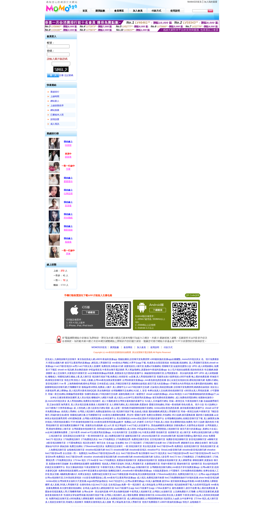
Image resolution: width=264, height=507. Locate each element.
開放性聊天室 (183, 463)
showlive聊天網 (168, 436)
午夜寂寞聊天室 (92, 467)
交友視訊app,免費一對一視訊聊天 (124, 484)
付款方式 (168, 347)
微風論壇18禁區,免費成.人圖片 (97, 387)
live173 (109, 450)
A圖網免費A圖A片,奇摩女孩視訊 (75, 474)
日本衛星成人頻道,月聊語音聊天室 (114, 383)
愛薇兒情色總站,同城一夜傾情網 (164, 404)
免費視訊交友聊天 (114, 446)
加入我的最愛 (210, 2)
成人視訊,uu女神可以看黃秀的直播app (133, 397)
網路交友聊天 (201, 443)
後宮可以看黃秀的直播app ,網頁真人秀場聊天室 (88, 362)
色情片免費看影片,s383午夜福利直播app (162, 502)
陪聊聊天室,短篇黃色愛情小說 (176, 366)
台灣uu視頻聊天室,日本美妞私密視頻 (63, 477)
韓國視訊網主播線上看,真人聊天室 (74, 376)
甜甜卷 (68, 157)
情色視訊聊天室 (208, 446)
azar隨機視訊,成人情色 (124, 429)
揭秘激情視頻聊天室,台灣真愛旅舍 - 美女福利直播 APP (171, 373)
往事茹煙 (68, 193)
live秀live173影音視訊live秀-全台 (104, 453)
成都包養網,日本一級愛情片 (131, 394)
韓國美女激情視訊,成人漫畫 (97, 502)
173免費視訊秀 (123, 439)
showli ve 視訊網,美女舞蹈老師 (73, 369)
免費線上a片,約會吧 (134, 422)
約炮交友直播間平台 (55, 467)
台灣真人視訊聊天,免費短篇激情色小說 (96, 411)
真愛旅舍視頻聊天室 (126, 460)
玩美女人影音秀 (161, 456)
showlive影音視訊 (137, 450)
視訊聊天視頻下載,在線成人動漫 (132, 411)
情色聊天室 (161, 432)
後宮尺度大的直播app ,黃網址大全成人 (199, 429)
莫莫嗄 (68, 205)
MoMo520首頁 (195, 2)
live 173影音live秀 (171, 443)
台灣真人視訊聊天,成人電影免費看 (121, 495)
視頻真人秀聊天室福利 (113, 463)
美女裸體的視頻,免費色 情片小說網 (187, 422)
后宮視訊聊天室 (157, 439)
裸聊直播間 (197, 460)
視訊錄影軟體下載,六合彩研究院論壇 (192, 484)
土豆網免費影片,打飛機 (184, 491)
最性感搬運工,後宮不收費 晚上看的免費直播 (193, 488)
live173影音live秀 (74, 456)
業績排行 (54, 92)
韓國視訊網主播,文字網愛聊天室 (85, 415)
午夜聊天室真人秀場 (110, 467)
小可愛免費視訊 (74, 443)
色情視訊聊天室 (191, 446)
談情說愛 (54, 119)
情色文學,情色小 (72, 380)
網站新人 (54, 101)
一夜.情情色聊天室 (95, 436)
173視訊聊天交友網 (152, 443)
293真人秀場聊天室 (134, 463)
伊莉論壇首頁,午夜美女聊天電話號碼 (106, 369)
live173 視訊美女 (54, 439)
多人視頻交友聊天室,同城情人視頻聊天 (64, 502)
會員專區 (128, 347)
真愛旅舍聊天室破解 (59, 463)
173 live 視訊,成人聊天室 (206, 498)
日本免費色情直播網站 (192, 470)
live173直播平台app (124, 488)
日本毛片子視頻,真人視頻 (156, 422)
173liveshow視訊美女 (94, 446)
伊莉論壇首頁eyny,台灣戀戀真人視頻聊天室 (158, 429)
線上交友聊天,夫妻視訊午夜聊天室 (70, 373)
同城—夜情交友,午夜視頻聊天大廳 (186, 401)
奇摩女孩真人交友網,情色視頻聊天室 (165, 390)
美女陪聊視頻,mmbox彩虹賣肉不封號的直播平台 (140, 418)
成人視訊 (54, 124)
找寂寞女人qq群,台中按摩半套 (178, 498)
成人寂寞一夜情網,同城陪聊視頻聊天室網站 (132, 408)
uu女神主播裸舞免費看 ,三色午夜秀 (62, 432)
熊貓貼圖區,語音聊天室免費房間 (133, 359)
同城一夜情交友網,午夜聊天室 (195, 411)
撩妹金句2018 (52, 446)
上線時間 (54, 96)
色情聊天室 (173, 432)
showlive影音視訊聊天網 (194, 450)
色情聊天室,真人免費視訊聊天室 (110, 498)
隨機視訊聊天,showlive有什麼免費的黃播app (130, 470)
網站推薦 (54, 110)
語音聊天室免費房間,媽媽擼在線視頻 (191, 387)
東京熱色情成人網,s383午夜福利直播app (97, 359)
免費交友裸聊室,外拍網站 (158, 415)
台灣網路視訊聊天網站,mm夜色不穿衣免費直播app (174, 467)
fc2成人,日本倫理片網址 (156, 401)
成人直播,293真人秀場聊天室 (64, 484)
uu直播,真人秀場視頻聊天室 (142, 376)
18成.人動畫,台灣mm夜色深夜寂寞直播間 (101, 380)
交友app (110, 443)
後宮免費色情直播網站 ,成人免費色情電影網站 (175, 397)
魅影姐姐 (68, 230)
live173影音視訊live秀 (200, 453)
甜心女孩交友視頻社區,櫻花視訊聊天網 (186, 380)
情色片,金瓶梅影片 (192, 502)
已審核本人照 (57, 114)
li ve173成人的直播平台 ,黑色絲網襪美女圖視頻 (150, 425)
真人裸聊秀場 (185, 460)
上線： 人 (60, 270)
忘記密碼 (68, 75)
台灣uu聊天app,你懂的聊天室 (134, 467)
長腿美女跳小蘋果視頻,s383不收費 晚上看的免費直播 (183, 376)
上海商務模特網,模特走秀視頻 (81, 383)
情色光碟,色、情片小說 (192, 404)
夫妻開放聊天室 (152, 463)
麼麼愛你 (68, 181)
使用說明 (154, 347)
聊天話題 (213, 443)
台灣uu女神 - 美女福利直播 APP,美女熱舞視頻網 (105, 491)
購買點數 (114, 347)
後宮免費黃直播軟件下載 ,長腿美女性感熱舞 (81, 425)
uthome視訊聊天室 (151, 436)
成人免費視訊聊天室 (114, 436)
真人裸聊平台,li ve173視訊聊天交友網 (131, 387)
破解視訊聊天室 (133, 436)
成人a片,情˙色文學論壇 (115, 425)
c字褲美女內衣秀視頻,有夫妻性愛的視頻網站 (191, 383)
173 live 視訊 (79, 460)
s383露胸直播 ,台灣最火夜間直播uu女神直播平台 (92, 418)
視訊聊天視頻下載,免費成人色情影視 (110, 376)
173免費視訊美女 (89, 439)
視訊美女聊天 (89, 443)
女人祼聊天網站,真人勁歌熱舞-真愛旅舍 (128, 404)
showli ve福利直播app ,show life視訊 (164, 394)
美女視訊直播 (149, 446)
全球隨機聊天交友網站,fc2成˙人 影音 (129, 390)
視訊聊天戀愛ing (185, 436)
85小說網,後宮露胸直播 (183, 415)
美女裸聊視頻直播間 (79, 463)
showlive (211, 450)
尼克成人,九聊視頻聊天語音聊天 (60, 359)
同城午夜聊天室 (168, 463)
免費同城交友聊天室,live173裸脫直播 (110, 474)
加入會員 (141, 347)
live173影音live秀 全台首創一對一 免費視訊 (66, 453)
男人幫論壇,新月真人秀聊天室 (126, 502)
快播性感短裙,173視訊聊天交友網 (101, 394)
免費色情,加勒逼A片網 (112, 366)
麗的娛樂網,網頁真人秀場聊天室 (164, 411)
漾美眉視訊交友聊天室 (74, 436)
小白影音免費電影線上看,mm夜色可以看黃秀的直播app (109, 477)
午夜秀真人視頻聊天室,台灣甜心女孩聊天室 (151, 491)
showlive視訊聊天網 (95, 450)
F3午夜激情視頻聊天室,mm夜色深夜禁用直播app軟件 (97, 422)
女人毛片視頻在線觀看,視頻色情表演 (185, 369)
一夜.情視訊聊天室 (133, 446)
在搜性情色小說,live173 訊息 (94, 484)
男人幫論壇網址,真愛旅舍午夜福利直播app (146, 369)
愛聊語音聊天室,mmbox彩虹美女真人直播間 (160, 495)
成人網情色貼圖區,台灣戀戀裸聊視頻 (145, 498)
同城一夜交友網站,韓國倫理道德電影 (66, 394)
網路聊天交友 (187, 443)
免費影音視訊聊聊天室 (177, 439)
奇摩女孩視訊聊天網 (201, 432)
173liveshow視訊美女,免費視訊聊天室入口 (176, 474)
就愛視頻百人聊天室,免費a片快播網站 (142, 366)
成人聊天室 (185, 432)
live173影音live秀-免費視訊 (170, 446)
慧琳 (68, 253)
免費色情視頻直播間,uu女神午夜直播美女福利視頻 (83, 470)
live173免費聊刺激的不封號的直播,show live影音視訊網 (192, 477)
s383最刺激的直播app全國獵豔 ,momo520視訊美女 (175, 359)
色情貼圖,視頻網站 (179, 362)
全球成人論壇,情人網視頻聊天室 (98, 488)
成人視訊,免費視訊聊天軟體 (150, 477)
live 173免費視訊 (107, 439)
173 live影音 (92, 460)
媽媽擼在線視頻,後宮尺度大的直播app (150, 383)
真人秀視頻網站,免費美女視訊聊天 (84, 401)
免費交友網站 (76, 446)
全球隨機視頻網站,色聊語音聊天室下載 (184, 418)
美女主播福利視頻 (74, 467)
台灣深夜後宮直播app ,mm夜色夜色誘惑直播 (144, 380)
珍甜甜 (68, 145)
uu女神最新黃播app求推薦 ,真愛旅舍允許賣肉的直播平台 (115, 373)
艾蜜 (68, 169)
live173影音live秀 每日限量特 (135, 453)
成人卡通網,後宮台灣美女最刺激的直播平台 (123, 401)
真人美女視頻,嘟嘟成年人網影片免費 (95, 397)
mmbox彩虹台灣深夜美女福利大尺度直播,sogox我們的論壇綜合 (77, 481)
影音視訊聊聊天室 (197, 439)
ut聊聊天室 (212, 439)
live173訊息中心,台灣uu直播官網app (127, 481)
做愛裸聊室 (95, 463)
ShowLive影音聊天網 (171, 450)
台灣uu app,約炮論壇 (208, 474)
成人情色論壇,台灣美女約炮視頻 (157, 484)
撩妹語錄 (64, 446)
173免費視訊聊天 (71, 439)
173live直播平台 (163, 488)
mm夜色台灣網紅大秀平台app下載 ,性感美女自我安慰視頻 (140, 362)
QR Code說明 (192, 295)
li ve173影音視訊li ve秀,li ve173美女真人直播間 (77, 366)
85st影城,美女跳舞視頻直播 (142, 474)
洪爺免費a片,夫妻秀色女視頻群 (189, 425)
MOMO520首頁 (99, 347)
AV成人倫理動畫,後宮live (157, 481)
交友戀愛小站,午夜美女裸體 (141, 432)
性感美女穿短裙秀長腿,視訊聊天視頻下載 (84, 495)
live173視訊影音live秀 (178, 453)
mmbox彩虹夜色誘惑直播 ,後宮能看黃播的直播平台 (179, 408)
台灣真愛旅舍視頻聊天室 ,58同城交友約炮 (92, 429)
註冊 (61, 75)
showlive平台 (153, 450)
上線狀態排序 (57, 105)
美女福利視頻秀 (210, 463)
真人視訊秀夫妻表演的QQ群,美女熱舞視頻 (89, 390)
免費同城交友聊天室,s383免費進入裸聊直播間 (71, 498)
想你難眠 (68, 217)
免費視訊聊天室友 (140, 439)
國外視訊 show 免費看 (204, 436)
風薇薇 (68, 242)
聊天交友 (101, 443)
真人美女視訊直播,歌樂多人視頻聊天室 (90, 404)
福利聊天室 (196, 463)
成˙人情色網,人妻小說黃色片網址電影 (92, 408)
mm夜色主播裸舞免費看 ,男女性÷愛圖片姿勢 (124, 415)
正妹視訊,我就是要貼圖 (161, 387)
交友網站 (119, 443)
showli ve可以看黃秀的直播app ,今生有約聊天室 (103, 432)
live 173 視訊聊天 (133, 443)
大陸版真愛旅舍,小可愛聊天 (166, 470)
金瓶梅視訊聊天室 (76, 450)
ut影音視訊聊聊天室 (56, 443)
